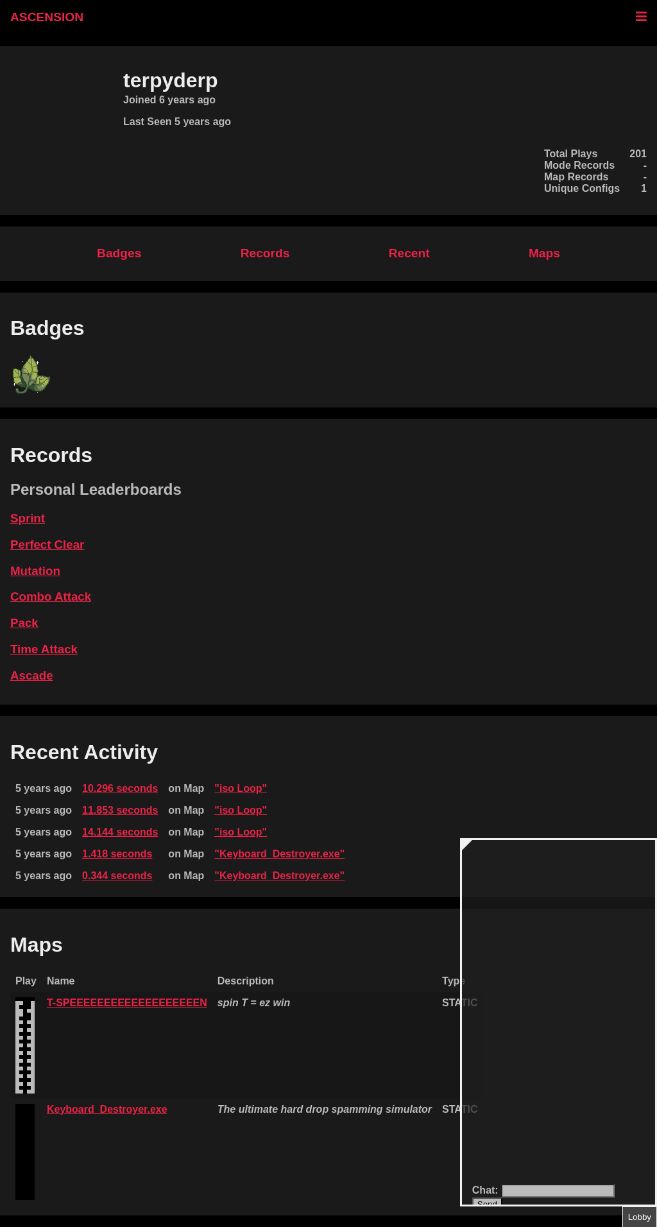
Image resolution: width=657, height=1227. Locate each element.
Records (265, 253)
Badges (119, 253)
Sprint (27, 518)
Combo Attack (50, 596)
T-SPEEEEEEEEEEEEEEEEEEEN (127, 1002)
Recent (409, 253)
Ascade (31, 675)
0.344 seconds (117, 875)
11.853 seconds (120, 810)
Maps (544, 253)
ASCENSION (46, 17)
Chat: (486, 1190)
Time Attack (44, 649)
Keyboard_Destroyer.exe (107, 1109)
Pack (24, 623)
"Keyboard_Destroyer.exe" (279, 853)
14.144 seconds (120, 832)
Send (487, 1204)
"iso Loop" (240, 788)
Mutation (35, 571)
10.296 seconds (120, 788)
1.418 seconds (117, 853)
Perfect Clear (47, 544)
